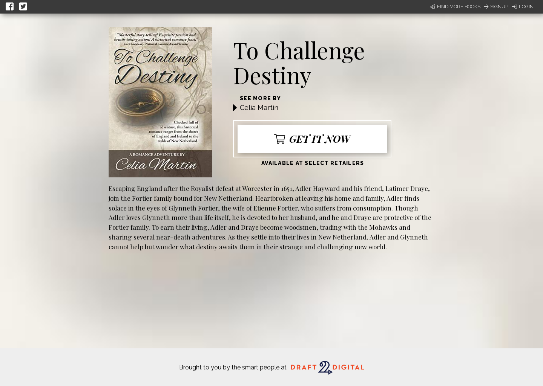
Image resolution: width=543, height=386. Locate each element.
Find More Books (455, 6)
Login (523, 6)
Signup (496, 6)
